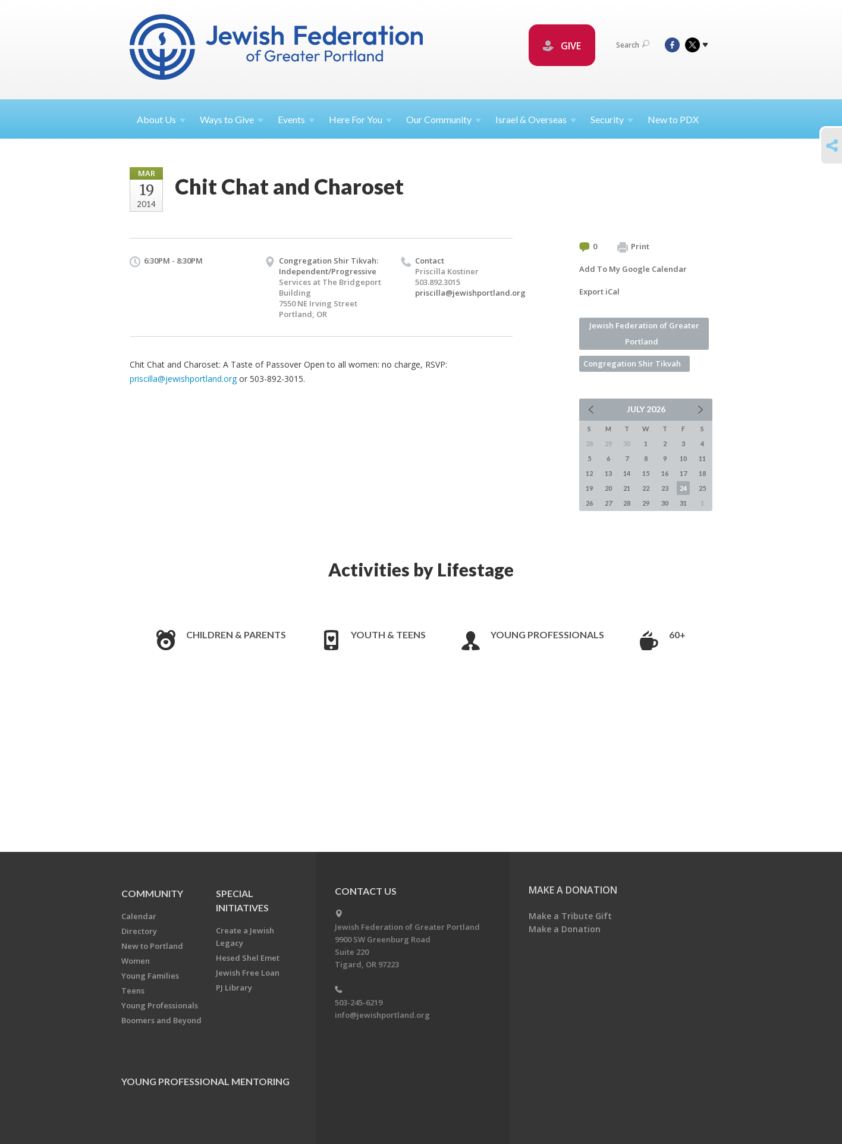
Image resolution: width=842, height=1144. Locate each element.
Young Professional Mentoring (205, 1081)
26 (589, 503)
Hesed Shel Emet (247, 957)
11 (702, 458)
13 (608, 473)
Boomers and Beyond (161, 1020)
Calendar (138, 916)
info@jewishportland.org (382, 1015)
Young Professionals (547, 634)
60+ (677, 634)
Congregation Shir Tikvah (632, 363)
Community (152, 893)
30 (664, 503)
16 (664, 473)
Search (632, 45)
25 (702, 488)
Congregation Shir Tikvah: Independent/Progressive (328, 266)
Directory (139, 931)
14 (626, 473)
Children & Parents (236, 634)
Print (633, 247)
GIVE (562, 46)
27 (608, 503)
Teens (132, 990)
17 (683, 473)
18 (702, 473)
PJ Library (234, 987)
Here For (360, 119)
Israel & (535, 119)
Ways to (231, 119)
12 (589, 473)
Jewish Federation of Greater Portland (644, 333)
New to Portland (152, 946)
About (161, 119)
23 (664, 488)
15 (645, 473)
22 (645, 488)
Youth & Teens (388, 634)
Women (135, 960)
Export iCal (599, 291)
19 (589, 488)
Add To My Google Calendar (633, 269)
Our (443, 119)
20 (608, 488)
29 (645, 503)
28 (626, 503)
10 (683, 458)
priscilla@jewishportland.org (470, 292)
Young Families (150, 975)
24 (683, 488)
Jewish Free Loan (247, 972)
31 (683, 503)
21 (626, 488)
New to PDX (673, 119)
